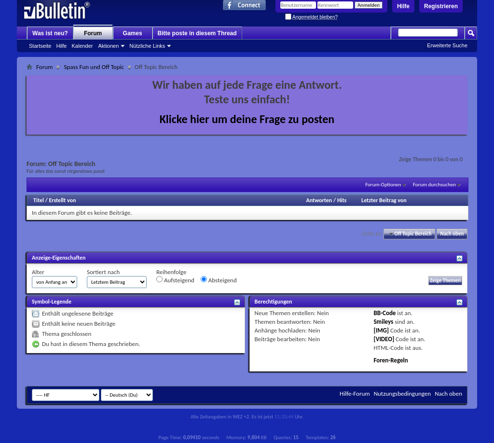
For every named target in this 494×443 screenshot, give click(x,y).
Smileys (383, 321)
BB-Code (384, 313)
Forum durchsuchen (434, 184)
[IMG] (381, 330)
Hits (341, 200)
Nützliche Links (147, 46)
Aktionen (108, 46)
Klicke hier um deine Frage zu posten (247, 119)
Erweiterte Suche (447, 45)
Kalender (82, 46)
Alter (38, 272)
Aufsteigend (175, 280)
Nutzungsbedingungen (402, 393)
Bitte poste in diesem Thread (197, 33)
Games (132, 33)
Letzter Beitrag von (384, 200)
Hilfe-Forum (355, 393)
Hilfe (403, 6)
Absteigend (219, 280)
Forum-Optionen (383, 184)
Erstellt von (62, 200)
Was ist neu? (50, 33)
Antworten (319, 200)
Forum (93, 33)
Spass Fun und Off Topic (94, 66)
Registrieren (441, 6)
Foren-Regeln (390, 360)
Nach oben (452, 234)
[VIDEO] (383, 339)
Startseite (40, 46)
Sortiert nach (103, 272)
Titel (38, 200)
